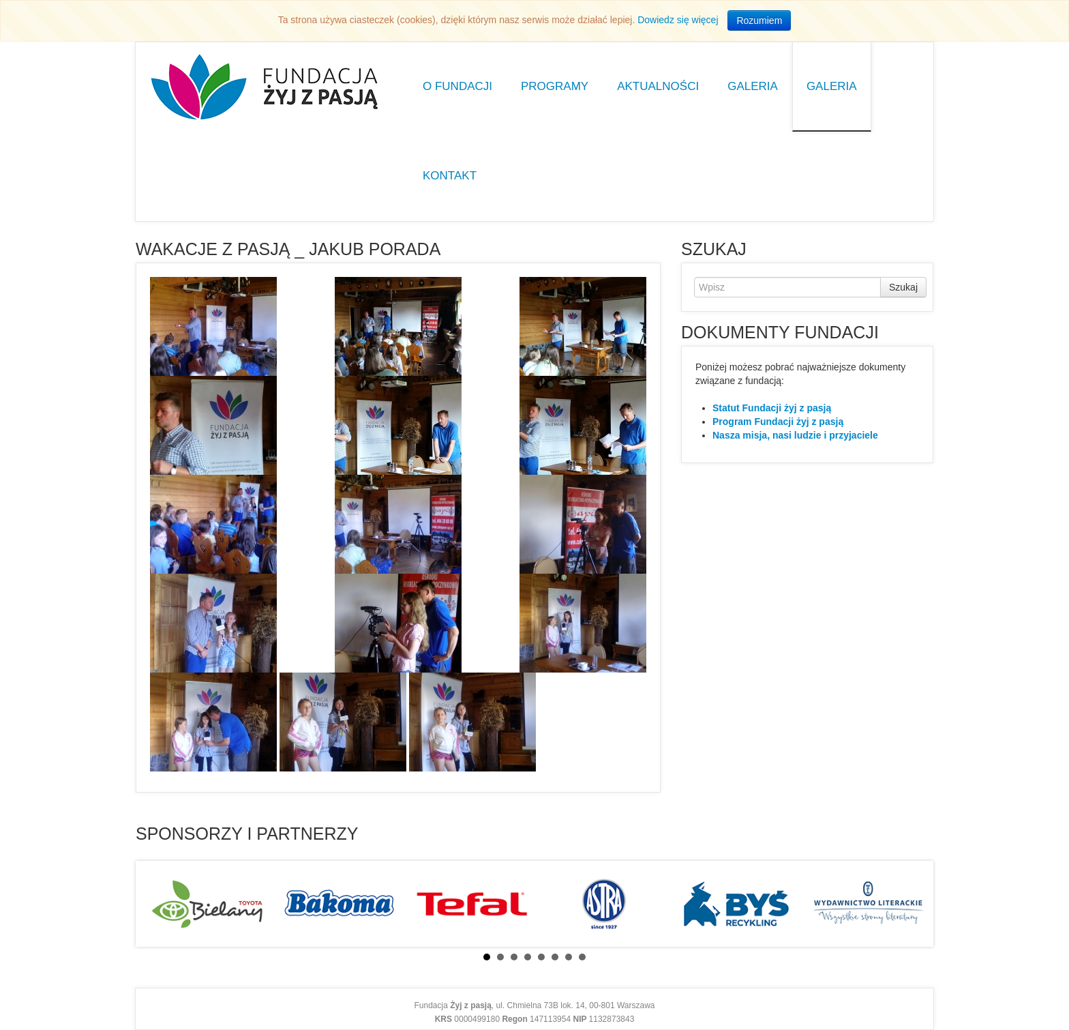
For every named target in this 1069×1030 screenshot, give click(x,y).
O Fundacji (457, 86)
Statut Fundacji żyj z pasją (771, 407)
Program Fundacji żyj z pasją (777, 421)
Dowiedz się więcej (677, 19)
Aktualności (658, 86)
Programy (554, 86)
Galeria (752, 86)
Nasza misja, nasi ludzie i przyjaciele (795, 435)
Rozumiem (759, 20)
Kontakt (450, 175)
